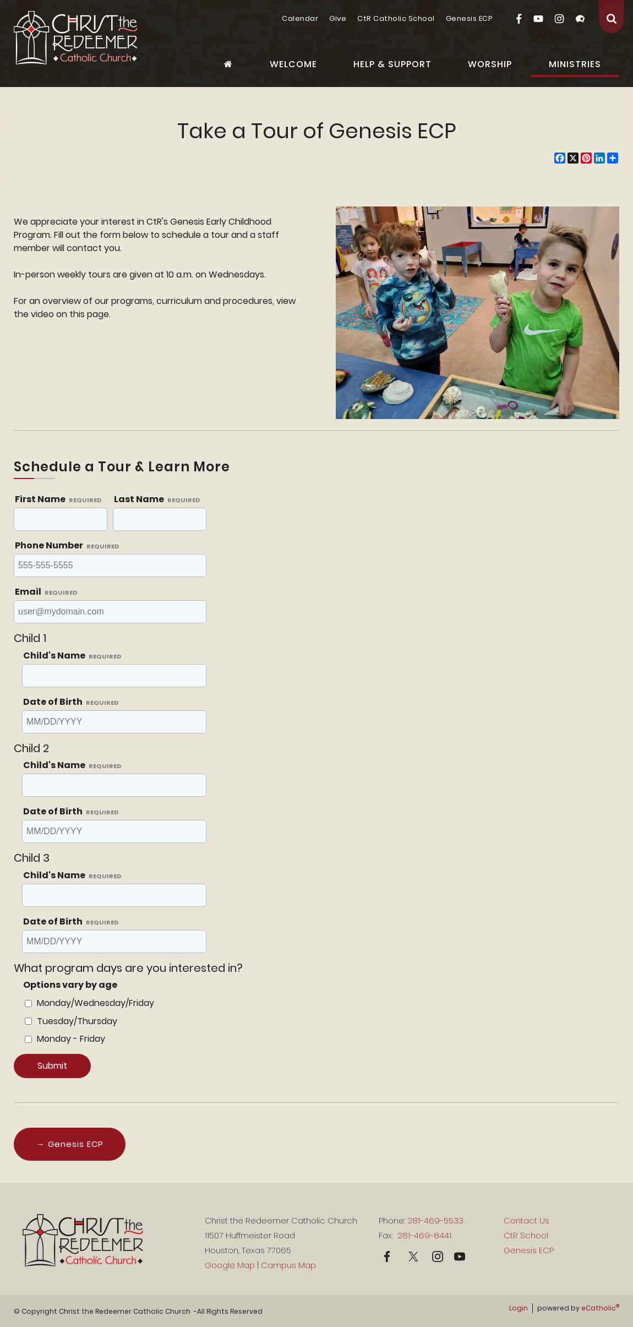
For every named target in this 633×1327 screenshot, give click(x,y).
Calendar (300, 18)
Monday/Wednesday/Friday (95, 1003)
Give (337, 18)
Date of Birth (71, 701)
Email (46, 591)
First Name (58, 499)
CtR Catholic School (396, 18)
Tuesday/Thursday (77, 1021)
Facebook (519, 19)
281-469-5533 (435, 1220)
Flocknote (580, 19)
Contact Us (526, 1220)
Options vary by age (70, 984)
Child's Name (72, 655)
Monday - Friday (71, 1038)
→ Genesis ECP (69, 1144)
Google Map (230, 1265)
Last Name (157, 499)
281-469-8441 (423, 1235)
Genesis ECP (469, 18)
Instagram (559, 19)
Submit (52, 1065)
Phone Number (67, 545)
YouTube (538, 19)
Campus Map (288, 1265)
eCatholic (600, 1308)
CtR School (526, 1235)
